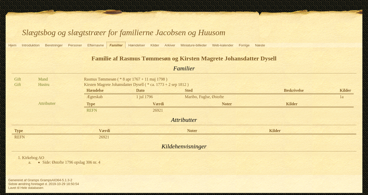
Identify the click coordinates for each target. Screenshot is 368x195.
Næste (260, 45)
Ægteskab (95, 97)
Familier (116, 45)
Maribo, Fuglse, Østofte (204, 97)
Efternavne (95, 45)
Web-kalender (222, 45)
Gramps (33, 180)
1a (341, 97)
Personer (75, 45)
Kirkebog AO (33, 157)
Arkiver (170, 45)
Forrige (244, 45)
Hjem (12, 45)
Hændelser (136, 45)
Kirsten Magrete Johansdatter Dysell (114, 84)
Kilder (155, 45)
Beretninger (54, 45)
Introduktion (31, 45)
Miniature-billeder (194, 45)
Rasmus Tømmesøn (100, 79)
